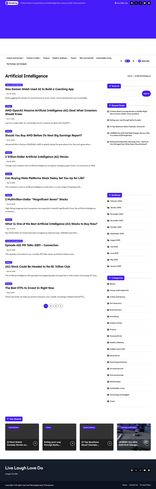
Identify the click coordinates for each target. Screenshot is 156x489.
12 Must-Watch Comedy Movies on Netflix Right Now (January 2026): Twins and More (128, 112)
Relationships (115, 381)
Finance (46, 58)
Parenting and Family (118, 362)
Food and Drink (116, 336)
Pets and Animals (86, 58)
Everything (114, 316)
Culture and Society (15, 58)
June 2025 (114, 253)
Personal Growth (116, 368)
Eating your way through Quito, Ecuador (125, 120)
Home (124, 485)
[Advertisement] (78, 21)
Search (114, 86)
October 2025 (115, 227)
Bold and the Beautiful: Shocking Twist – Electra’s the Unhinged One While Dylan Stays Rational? (129, 143)
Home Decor (115, 355)
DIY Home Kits (115, 303)
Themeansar (49, 485)
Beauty (112, 284)
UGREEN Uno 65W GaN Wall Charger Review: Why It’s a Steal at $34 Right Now (130, 134)
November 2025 (116, 220)
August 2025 (115, 240)
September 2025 (117, 233)
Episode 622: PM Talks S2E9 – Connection (33, 251)
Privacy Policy (145, 485)
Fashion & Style (33, 58)
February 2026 (116, 201)
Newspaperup (35, 485)
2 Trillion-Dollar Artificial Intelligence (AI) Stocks (38, 157)
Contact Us (133, 485)
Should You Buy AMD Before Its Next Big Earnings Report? (45, 136)
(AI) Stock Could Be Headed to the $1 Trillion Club (39, 272)
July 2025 (114, 247)
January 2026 (115, 207)
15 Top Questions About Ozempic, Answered (127, 126)
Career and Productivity (14, 85)
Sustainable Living (103, 58)
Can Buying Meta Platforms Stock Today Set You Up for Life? (46, 179)
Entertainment (116, 310)
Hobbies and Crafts (117, 349)
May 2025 (114, 260)
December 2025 (116, 214)
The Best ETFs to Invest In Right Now (30, 294)
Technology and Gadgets (17, 64)
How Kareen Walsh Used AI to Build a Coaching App (41, 89)
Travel (74, 58)
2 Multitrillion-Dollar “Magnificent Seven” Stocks (38, 201)
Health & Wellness (60, 58)
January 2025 (115, 266)
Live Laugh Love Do (24, 467)
